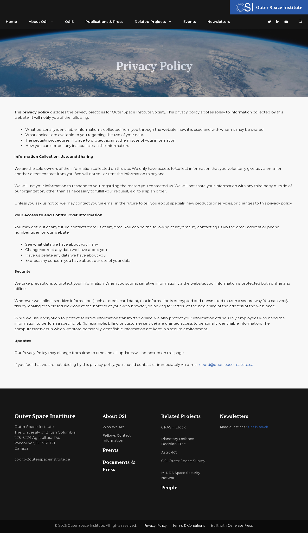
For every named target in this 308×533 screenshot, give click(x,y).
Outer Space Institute (279, 7)
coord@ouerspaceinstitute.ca (226, 364)
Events (189, 21)
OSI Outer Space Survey (183, 461)
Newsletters (218, 21)
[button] (300, 21)
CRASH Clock (173, 427)
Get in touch (258, 427)
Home (11, 21)
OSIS (69, 21)
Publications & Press (104, 21)
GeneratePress (240, 525)
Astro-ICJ (169, 452)
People (169, 487)
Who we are (114, 427)
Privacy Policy (155, 525)
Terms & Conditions (189, 525)
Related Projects (156, 21)
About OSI (44, 21)
